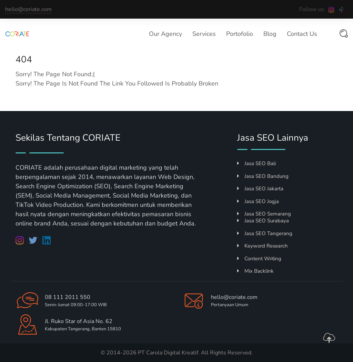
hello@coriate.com (28, 9)
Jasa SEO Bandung (263, 176)
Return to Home (48, 103)
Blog (269, 34)
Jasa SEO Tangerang (264, 233)
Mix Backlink (255, 271)
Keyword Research (262, 245)
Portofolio (239, 34)
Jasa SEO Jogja (258, 201)
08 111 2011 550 (67, 297)
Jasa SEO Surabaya (263, 220)
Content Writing (259, 258)
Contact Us (302, 34)
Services (204, 34)
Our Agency (165, 34)
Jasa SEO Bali (256, 163)
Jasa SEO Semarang (264, 213)
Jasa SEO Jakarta (260, 188)
